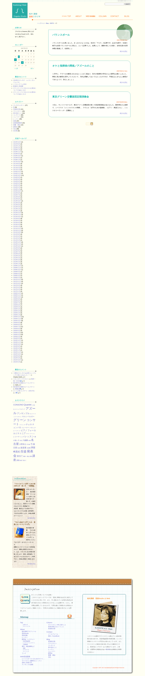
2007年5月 (16, 285)
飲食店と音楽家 (18, 86)
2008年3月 (16, 275)
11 (15, 60)
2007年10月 (17, 283)
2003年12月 (17, 340)
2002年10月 (17, 354)
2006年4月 (16, 309)
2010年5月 (16, 256)
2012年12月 (17, 212)
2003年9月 (16, 346)
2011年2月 (16, 240)
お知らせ (25, 624)
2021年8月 (16, 144)
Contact (115, 16)
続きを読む (124, 51)
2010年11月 (17, 244)
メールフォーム (53, 634)
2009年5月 (16, 271)
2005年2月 (16, 336)
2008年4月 (16, 273)
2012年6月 (16, 218)
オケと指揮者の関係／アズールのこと (73, 65)
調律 (31, 456)
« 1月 (16, 68)
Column (103, 16)
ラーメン (32, 433)
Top (66, 16)
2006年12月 (17, 293)
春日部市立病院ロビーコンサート (24, 383)
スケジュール (26, 626)
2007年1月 (16, 291)
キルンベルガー (28, 416)
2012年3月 (16, 224)
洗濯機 (28, 448)
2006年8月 (16, 301)
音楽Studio (25, 633)
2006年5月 (16, 307)
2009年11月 (17, 267)
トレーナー (16, 117)
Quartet (27, 404)
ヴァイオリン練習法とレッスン (32, 661)
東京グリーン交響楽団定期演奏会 (70, 96)
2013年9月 (16, 203)
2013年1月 (16, 211)
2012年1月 (16, 226)
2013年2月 (16, 209)
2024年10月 (17, 142)
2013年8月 (16, 205)
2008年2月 (16, 277)
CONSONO (18, 405)
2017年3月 (16, 165)
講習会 (15, 127)
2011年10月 (17, 232)
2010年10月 (17, 246)
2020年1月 (16, 150)
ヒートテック (17, 430)
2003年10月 (17, 344)
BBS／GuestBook (53, 636)
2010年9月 (16, 248)
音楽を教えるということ (56, 626)
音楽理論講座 (26, 641)
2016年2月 (16, 187)
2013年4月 (16, 207)
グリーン (19, 420)
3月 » (32, 68)
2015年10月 (17, 191)
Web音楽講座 (25, 656)
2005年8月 (16, 324)
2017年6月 (16, 163)
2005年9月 (16, 322)
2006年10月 (17, 297)
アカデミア (22, 409)
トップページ (41, 23)
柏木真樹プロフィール (29, 631)
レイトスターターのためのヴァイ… (33, 659)
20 (22, 62)
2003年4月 (16, 348)
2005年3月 (16, 334)
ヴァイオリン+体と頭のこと (57, 625)
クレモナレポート (19, 105)
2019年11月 (17, 152)
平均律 (28, 444)
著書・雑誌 (16, 125)
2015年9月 (16, 193)
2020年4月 (16, 148)
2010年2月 (16, 262)
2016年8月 (16, 179)
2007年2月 (16, 289)
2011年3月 (16, 238)
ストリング (26, 651)
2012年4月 (16, 222)
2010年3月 (16, 260)
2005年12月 (17, 316)
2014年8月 (16, 199)
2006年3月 (16, 311)
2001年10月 (17, 360)
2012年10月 (17, 216)
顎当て (24, 460)
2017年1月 (16, 169)
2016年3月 (16, 185)
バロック (33, 427)
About (78, 16)
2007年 (52, 23)
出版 (29, 440)
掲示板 (108, 649)
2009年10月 (17, 269)
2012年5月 (16, 220)
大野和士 (22, 444)
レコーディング (18, 437)
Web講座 (91, 16)
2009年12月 (17, 265)
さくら (17, 409)
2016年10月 (17, 175)
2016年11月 (17, 173)
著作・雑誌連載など (28, 646)
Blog (127, 16)
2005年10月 (17, 320)
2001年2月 (16, 362)
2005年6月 (16, 328)
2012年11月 (17, 214)
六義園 (25, 440)
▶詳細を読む (32, 518)
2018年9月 (16, 157)
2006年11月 (17, 295)
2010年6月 (16, 254)
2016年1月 (16, 189)
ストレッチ (23, 424)
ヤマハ (28, 433)
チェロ (29, 424)
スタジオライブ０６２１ (21, 379)
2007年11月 (17, 281)
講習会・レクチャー (28, 639)
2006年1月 (16, 315)
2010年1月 (16, 264)
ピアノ (24, 430)
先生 (21, 440)
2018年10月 (17, 155)
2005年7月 (16, 326)
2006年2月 (16, 313)
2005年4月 (16, 332)
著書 (24, 648)
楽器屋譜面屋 (17, 123)
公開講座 (25, 644)
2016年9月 (16, 177)
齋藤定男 (18, 389)
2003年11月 (17, 342)
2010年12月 (17, 242)
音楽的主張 (16, 109)
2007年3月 (16, 287)
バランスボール (61, 34)
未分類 (15, 131)
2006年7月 (16, 303)
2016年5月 (16, 183)
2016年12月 (17, 171)
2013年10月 (17, 201)
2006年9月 (16, 299)
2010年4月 (16, 258)
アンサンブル (23, 413)
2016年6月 (16, 181)
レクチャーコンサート (29, 642)
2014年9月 (16, 197)
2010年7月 (16, 252)
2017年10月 (17, 161)
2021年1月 (16, 146)
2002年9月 (16, 356)
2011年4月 (16, 236)
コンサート (16, 115)
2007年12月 (17, 279)
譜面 (18, 460)
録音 (21, 460)
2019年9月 (16, 154)
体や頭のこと (17, 113)
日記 (14, 129)
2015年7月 (16, 195)
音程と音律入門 (27, 662)
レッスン (16, 119)
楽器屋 (23, 448)
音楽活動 (25, 635)
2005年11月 (17, 318)
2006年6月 (16, 305)
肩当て (20, 456)
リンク (24, 653)
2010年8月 (16, 250)
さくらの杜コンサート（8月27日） (24, 391)
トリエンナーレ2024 (19, 84)
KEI (16, 393)
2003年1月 (16, 350)
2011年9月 (16, 234)
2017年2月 (16, 167)
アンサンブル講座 (27, 664)
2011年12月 (17, 228)
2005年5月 (16, 330)
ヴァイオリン (17, 111)
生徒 (24, 451)
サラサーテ (26, 649)
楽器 (14, 121)
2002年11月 (17, 352)
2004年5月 (16, 338)
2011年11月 (17, 230)
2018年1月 (16, 159)
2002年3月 (16, 358)
